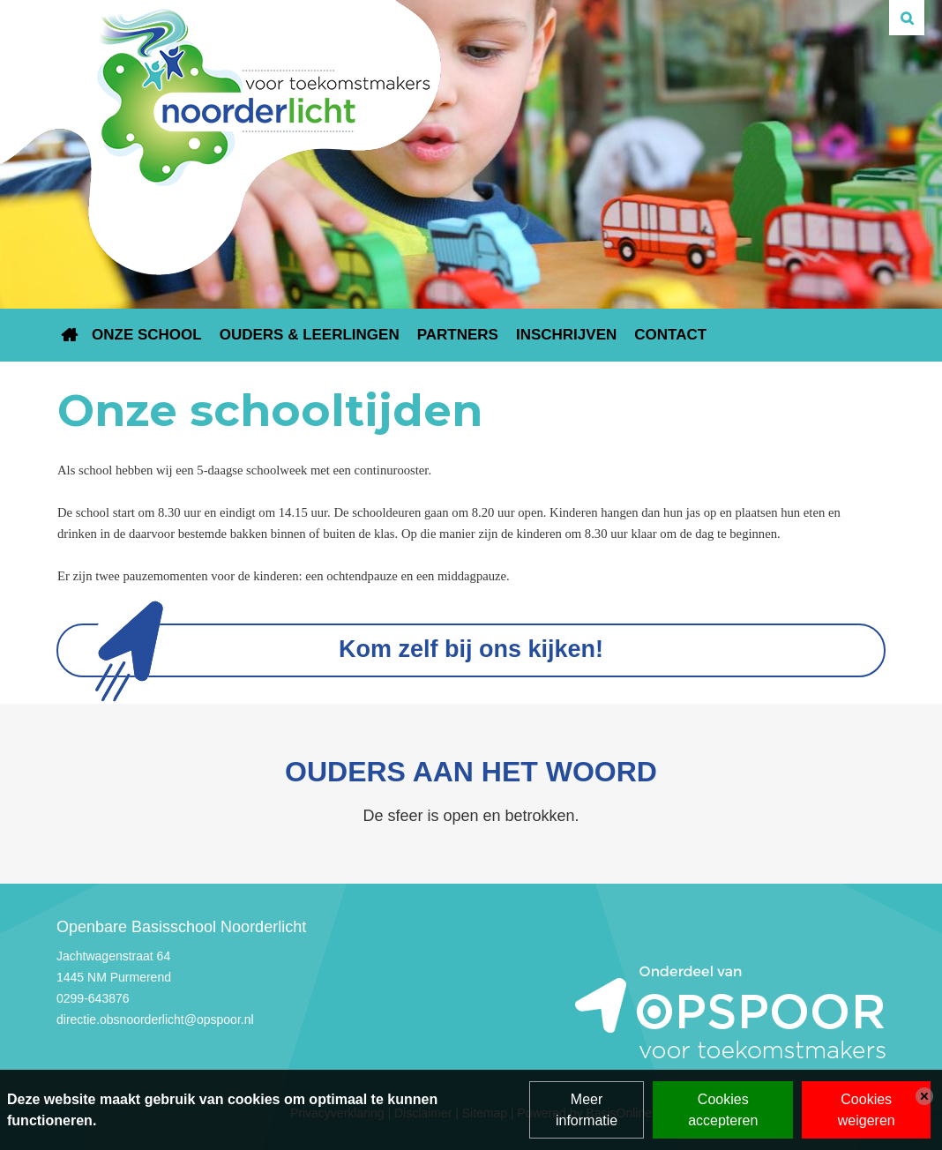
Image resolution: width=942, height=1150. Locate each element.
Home (69, 335)
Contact (670, 334)
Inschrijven (566, 334)
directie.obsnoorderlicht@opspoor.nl (155, 1019)
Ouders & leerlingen (310, 334)
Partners (457, 334)
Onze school (147, 334)
